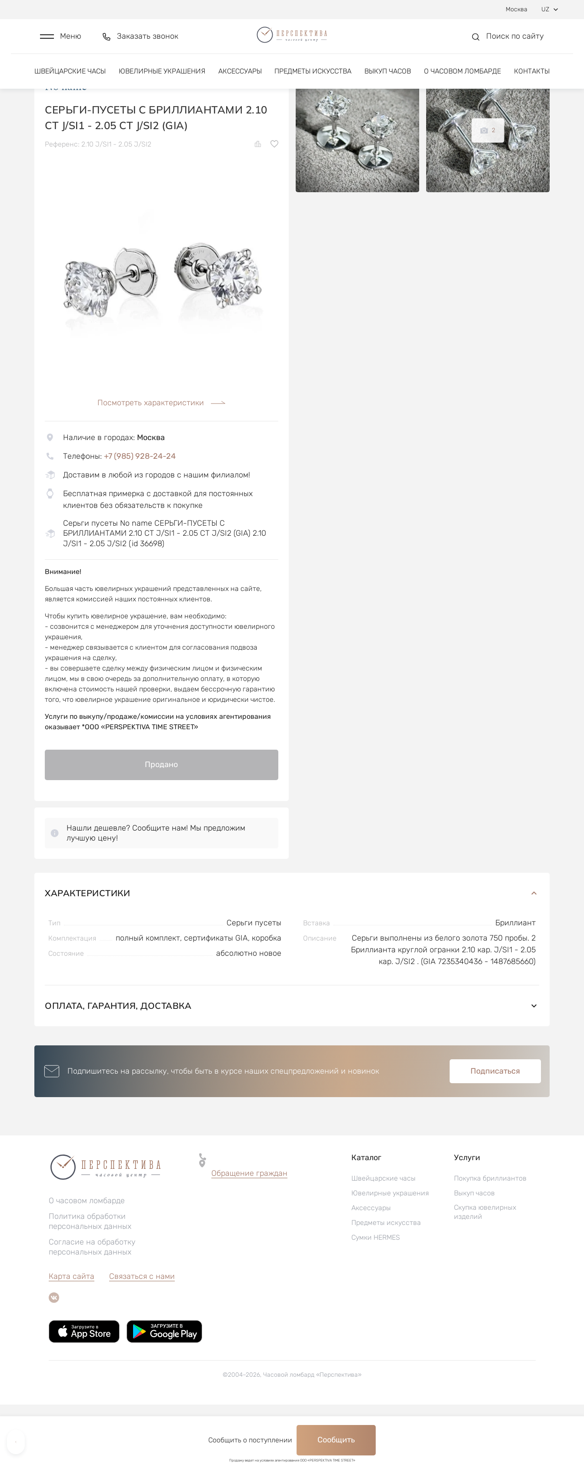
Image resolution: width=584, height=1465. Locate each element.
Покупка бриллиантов (490, 1239)
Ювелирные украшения (162, 81)
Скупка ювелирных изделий (485, 1272)
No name (66, 147)
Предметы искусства (312, 81)
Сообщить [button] (336, 1440)
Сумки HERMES (375, 1298)
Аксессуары (240, 81)
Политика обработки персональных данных (90, 1281)
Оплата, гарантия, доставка (292, 1066)
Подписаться (495, 1131)
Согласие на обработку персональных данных (92, 1307)
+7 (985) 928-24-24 (140, 516)
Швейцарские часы (70, 81)
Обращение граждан (249, 1233)
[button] (60, 42)
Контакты (532, 81)
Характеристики (292, 953)
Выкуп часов (387, 81)
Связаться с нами (142, 1337)
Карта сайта (71, 1337)
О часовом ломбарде (462, 81)
